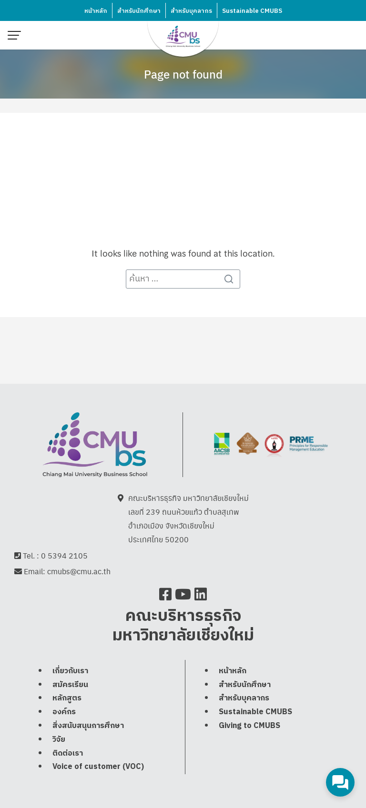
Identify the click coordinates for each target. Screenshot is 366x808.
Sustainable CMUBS (252, 11)
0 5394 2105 (64, 555)
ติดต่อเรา (67, 754)
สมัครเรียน (70, 685)
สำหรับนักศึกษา (139, 11)
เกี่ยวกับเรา (70, 672)
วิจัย (58, 740)
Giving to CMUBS (249, 726)
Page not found (183, 74)
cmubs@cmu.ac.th (79, 572)
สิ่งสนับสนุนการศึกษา (88, 726)
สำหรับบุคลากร (191, 11)
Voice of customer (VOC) (98, 767)
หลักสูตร (66, 699)
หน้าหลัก (95, 11)
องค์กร (64, 713)
